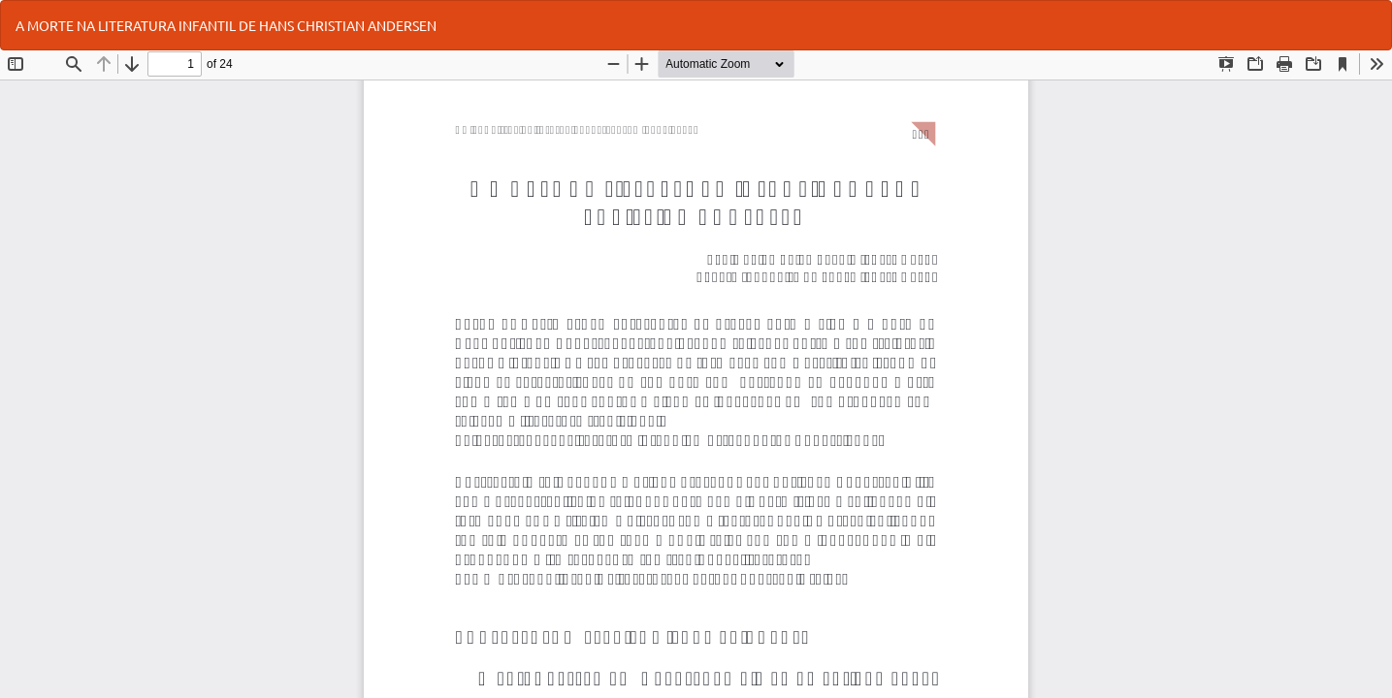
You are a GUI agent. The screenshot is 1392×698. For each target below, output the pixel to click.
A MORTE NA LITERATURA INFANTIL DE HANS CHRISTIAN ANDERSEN (226, 25)
